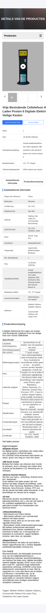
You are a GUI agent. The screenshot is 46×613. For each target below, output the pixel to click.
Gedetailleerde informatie (12, 181)
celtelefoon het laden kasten (15, 605)
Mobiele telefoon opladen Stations (25, 599)
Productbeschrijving (33, 182)
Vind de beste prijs (12, 122)
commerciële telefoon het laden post (19, 602)
